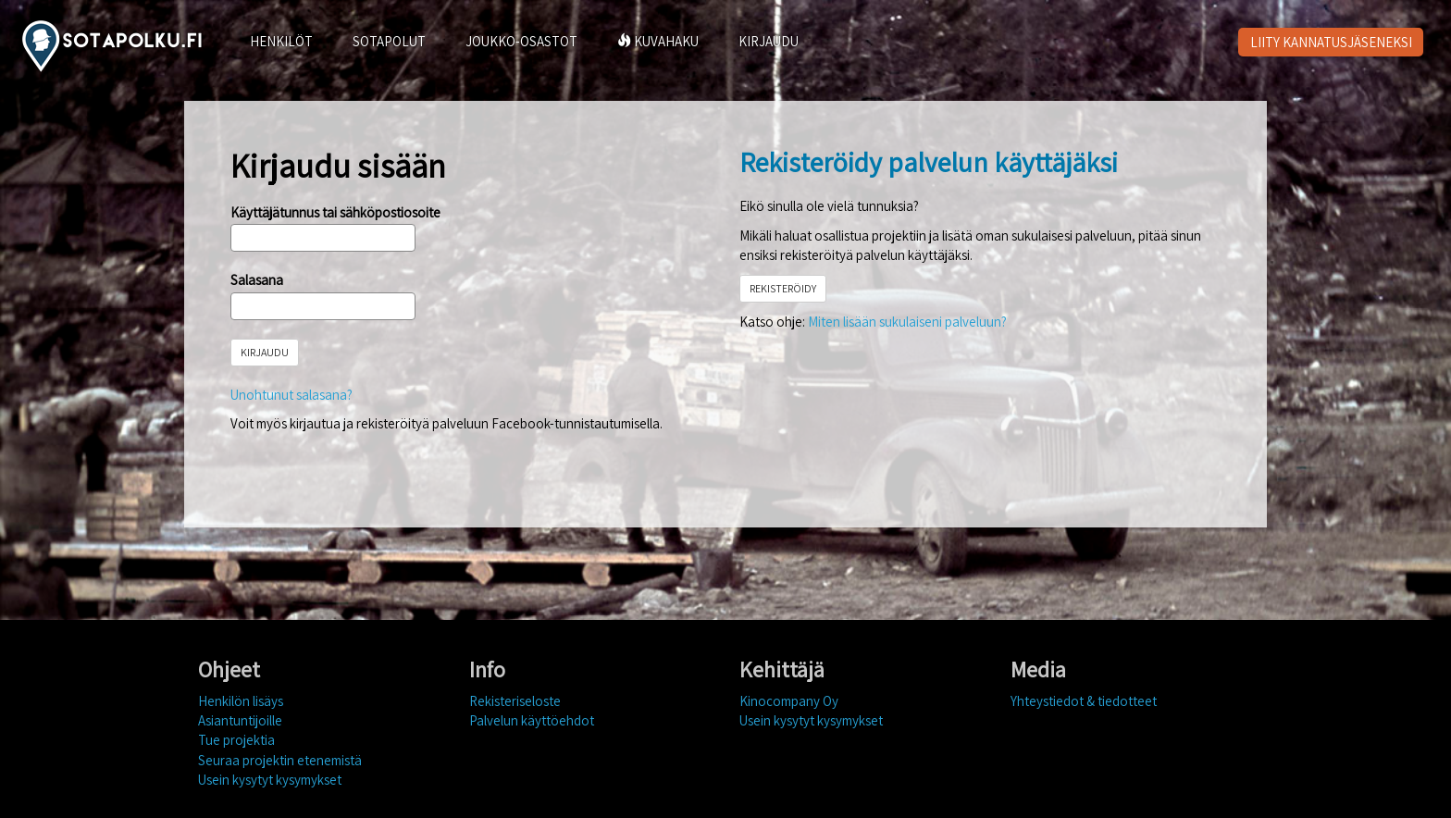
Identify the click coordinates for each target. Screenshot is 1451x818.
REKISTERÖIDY (783, 288)
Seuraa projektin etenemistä (280, 760)
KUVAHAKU (658, 41)
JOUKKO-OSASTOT (521, 41)
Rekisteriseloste (515, 701)
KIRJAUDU (768, 41)
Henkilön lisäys (240, 701)
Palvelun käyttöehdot (531, 720)
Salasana (256, 280)
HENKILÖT (281, 41)
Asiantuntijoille (240, 720)
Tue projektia (236, 740)
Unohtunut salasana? (291, 394)
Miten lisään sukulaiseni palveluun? (907, 321)
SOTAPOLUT (389, 41)
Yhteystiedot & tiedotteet (1084, 701)
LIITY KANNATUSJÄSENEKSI (1331, 42)
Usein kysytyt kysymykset (269, 779)
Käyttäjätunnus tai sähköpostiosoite (335, 212)
